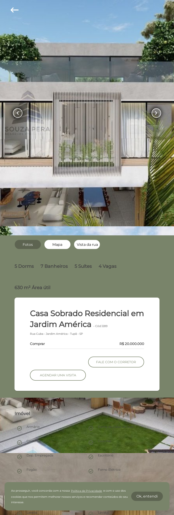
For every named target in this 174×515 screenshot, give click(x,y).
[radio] (27, 244)
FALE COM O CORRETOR (116, 362)
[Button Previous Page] (18, 113)
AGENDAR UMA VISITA (58, 375)
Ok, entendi (147, 496)
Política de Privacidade (86, 491)
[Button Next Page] (155, 113)
